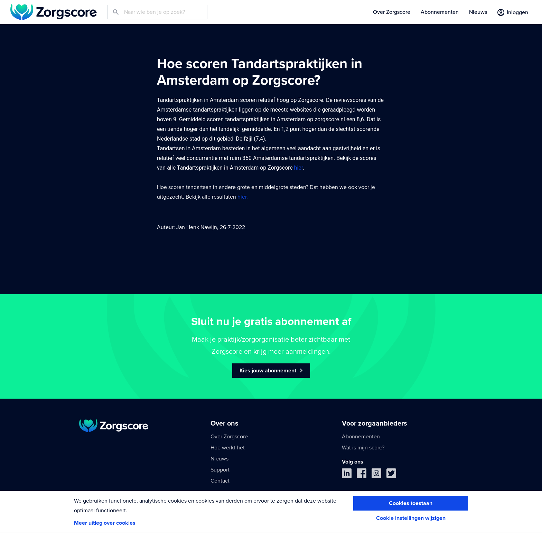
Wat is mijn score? (363, 447)
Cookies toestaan (410, 503)
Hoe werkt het (228, 447)
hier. (242, 196)
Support (220, 469)
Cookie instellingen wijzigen (411, 518)
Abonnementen (440, 12)
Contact (220, 480)
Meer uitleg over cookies (105, 523)
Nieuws (478, 12)
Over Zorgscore (391, 12)
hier (298, 167)
